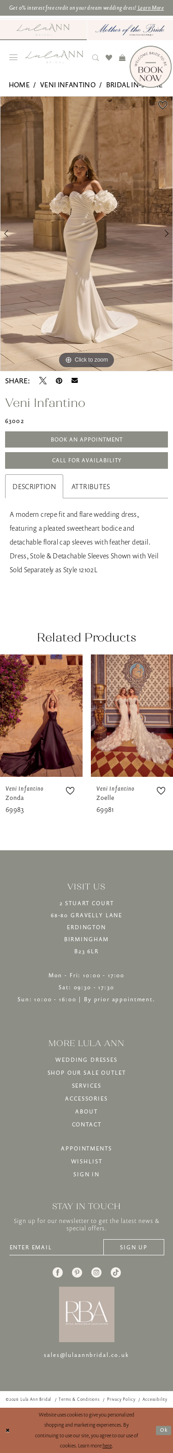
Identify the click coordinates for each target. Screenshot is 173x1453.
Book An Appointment (87, 439)
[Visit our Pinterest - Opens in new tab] (77, 1272)
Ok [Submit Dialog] (164, 1430)
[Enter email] (56, 1247)
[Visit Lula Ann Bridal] (43, 29)
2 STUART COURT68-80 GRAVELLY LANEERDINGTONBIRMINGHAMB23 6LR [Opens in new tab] (86, 927)
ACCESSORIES (86, 1098)
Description (34, 486)
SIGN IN (86, 1174)
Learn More (150, 8)
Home (19, 84)
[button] (13, 57)
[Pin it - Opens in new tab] (59, 380)
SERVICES (86, 1086)
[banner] (54, 56)
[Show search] (95, 57)
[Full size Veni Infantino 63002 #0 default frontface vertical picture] (86, 234)
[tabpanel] (86, 234)
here (107, 1445)
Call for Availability (87, 460)
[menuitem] (43, 30)
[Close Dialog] (8, 1430)
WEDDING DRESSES (86, 1060)
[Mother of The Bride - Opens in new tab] (130, 30)
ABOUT (86, 1111)
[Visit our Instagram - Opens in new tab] (96, 1272)
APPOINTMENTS (86, 1148)
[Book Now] (151, 67)
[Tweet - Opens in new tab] (43, 380)
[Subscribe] (133, 1247)
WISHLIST (86, 1161)
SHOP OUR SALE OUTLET (87, 1073)
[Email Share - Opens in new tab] (75, 380)
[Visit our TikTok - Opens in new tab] (116, 1272)
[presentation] (41, 715)
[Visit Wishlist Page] (109, 57)
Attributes (91, 486)
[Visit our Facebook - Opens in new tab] (58, 1272)
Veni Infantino (67, 84)
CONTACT (86, 1124)
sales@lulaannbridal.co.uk (86, 1355)
